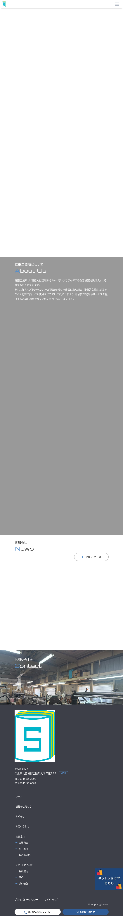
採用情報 (21, 883)
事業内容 (21, 842)
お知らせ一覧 (91, 557)
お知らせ (20, 816)
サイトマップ (51, 899)
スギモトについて (24, 865)
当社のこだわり (23, 806)
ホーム (18, 796)
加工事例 (21, 849)
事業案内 (20, 836)
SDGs (20, 877)
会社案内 (21, 871)
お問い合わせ (22, 826)
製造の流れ (23, 855)
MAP (63, 773)
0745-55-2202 (37, 911)
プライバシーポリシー (26, 899)
